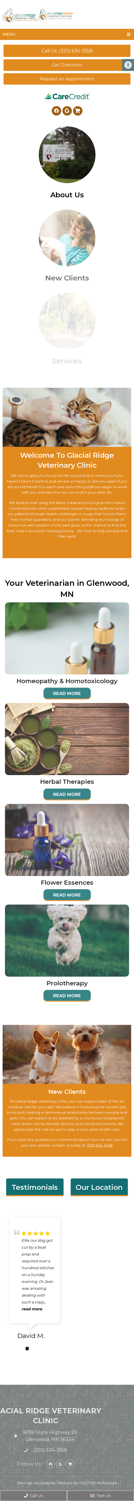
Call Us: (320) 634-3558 (67, 51)
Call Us (33, 1495)
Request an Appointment (67, 79)
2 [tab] (34, 1348)
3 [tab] (41, 1348)
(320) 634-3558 (99, 1145)
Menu (9, 34)
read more (32, 1309)
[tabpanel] (34, 1280)
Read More (67, 693)
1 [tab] (27, 1348)
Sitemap (24, 1483)
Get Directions (67, 65)
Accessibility (45, 1483)
